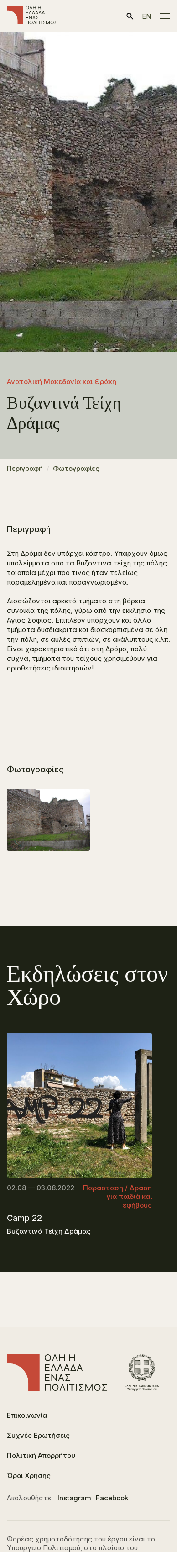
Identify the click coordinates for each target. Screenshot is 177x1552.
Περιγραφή (25, 468)
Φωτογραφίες (76, 468)
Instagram (74, 1498)
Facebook (112, 1498)
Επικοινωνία (27, 1415)
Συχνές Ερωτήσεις (38, 1435)
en (146, 16)
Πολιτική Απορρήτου (41, 1455)
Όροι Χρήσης (29, 1475)
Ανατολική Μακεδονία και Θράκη (61, 381)
